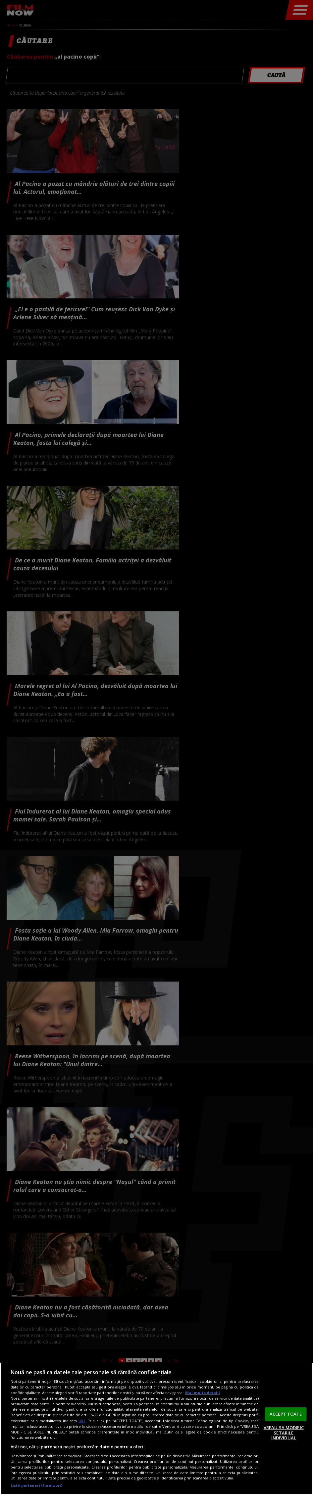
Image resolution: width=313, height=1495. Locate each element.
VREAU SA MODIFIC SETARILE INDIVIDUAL (284, 1433)
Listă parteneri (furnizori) (36, 1485)
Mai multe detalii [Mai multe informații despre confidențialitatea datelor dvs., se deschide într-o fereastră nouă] (202, 1392)
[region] (156, 1428)
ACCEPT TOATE (286, 1414)
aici (81, 1421)
